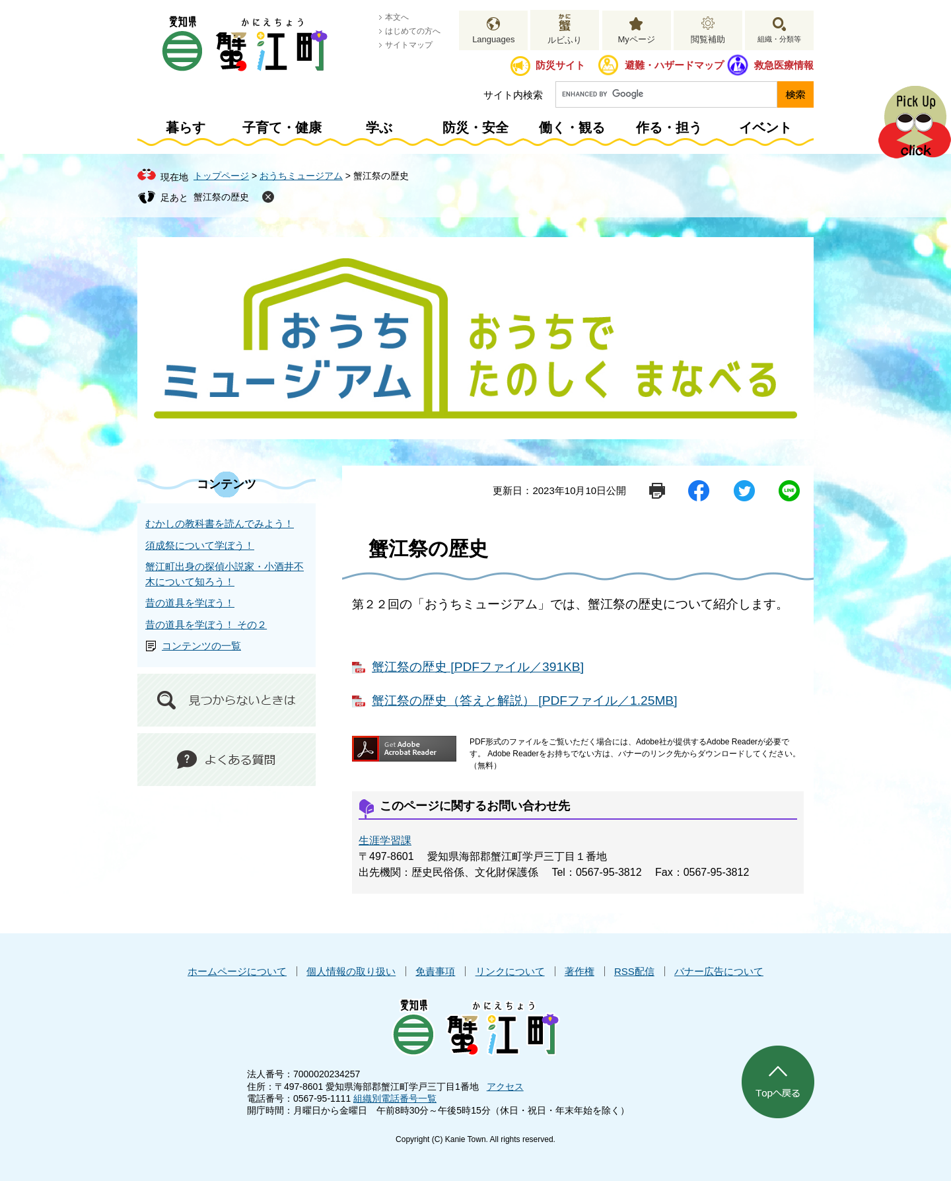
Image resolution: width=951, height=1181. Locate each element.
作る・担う (669, 127)
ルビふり (564, 40)
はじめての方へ (412, 31)
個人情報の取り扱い (351, 971)
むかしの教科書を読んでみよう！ (219, 523)
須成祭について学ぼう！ (199, 545)
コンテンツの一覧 (201, 645)
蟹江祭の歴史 (221, 197)
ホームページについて (237, 971)
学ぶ (379, 127)
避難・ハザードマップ (674, 65)
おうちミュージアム (301, 175)
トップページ (221, 175)
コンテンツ (226, 484)
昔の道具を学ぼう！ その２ (206, 624)
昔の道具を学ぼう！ (189, 602)
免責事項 (435, 971)
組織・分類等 (779, 39)
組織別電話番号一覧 (395, 1098)
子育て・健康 (282, 127)
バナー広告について (718, 971)
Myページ (635, 39)
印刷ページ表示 (657, 491)
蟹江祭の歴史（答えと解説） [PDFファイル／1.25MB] (525, 700)
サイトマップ (409, 45)
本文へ (397, 17)
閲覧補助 (708, 39)
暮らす (185, 127)
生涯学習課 (385, 840)
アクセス (505, 1086)
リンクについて (510, 971)
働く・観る (572, 127)
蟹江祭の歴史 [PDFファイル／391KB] (478, 667)
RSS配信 (634, 971)
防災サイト (560, 65)
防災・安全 (475, 127)
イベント (765, 127)
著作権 (579, 971)
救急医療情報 (784, 65)
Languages (493, 39)
